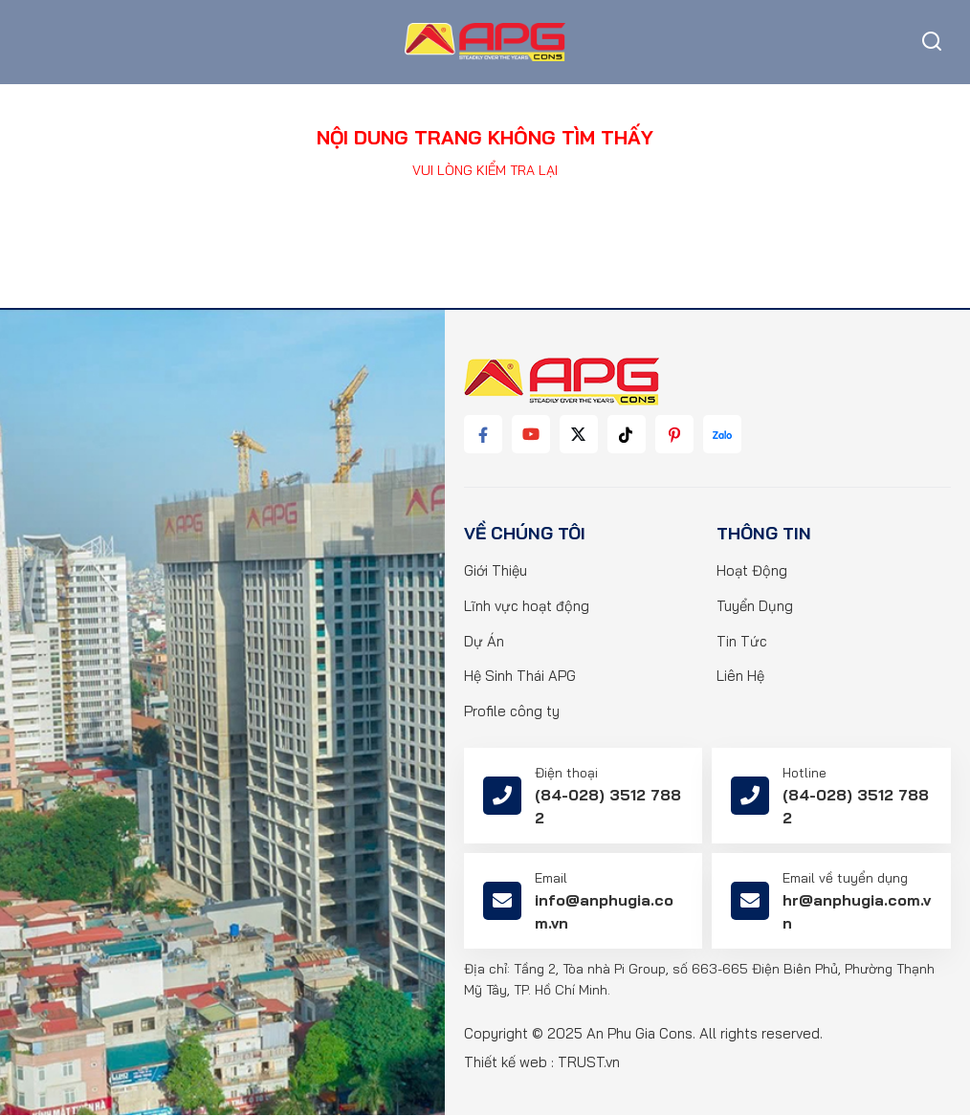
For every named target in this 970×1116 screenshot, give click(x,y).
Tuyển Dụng (754, 607)
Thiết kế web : (509, 1063)
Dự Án (484, 642)
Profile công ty (512, 713)
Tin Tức (741, 642)
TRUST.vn (589, 1063)
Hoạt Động (751, 571)
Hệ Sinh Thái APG (520, 677)
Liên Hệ (740, 677)
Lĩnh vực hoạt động (526, 607)
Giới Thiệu (496, 571)
